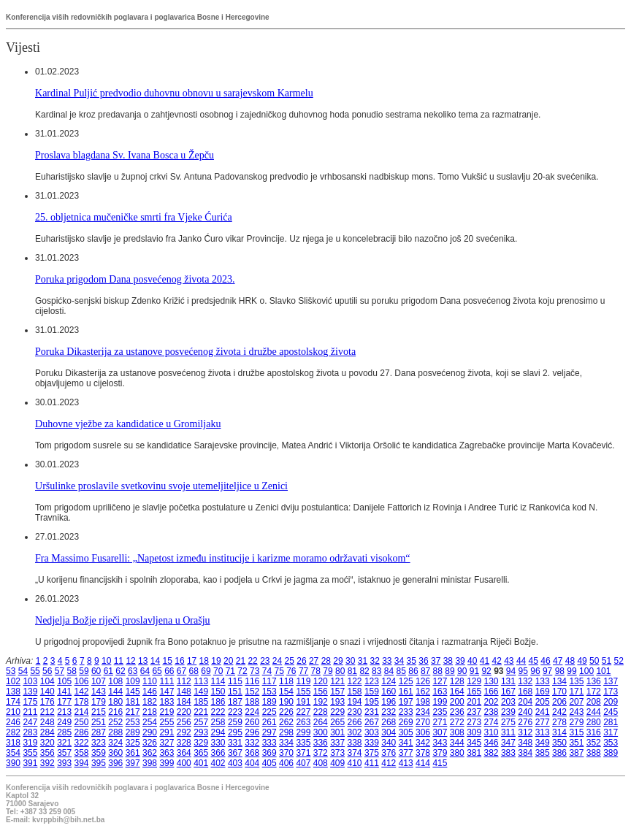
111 (166, 681)
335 (303, 743)
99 (571, 671)
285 (64, 732)
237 (474, 712)
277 (542, 722)
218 (149, 712)
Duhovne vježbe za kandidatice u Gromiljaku (128, 423)
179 (98, 702)
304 (388, 732)
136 (593, 681)
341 (406, 743)
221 (201, 712)
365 (201, 753)
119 (303, 681)
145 (133, 691)
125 (406, 681)
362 (149, 753)
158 (355, 691)
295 (235, 732)
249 (64, 722)
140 (47, 691)
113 (201, 681)
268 (388, 722)
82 (364, 671)
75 (278, 671)
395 (98, 763)
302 (355, 732)
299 (303, 732)
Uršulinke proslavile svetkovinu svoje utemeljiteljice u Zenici (161, 485)
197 (406, 702)
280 (593, 722)
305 (406, 732)
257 (201, 722)
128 (457, 681)
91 (474, 671)
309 (474, 732)
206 (559, 702)
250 (81, 722)
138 (13, 691)
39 (459, 661)
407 (303, 763)
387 (576, 753)
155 (303, 691)
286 (81, 732)
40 (472, 661)
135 (576, 681)
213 (64, 712)
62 (120, 671)
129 (474, 681)
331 (235, 743)
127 (439, 681)
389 (610, 753)
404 (252, 763)
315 (576, 732)
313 (542, 732)
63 (132, 671)
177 (64, 702)
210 (13, 712)
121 (337, 681)
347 (508, 743)
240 (525, 712)
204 (525, 702)
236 (457, 712)
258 (218, 722)
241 (542, 712)
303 (371, 732)
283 (30, 732)
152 (252, 691)
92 (486, 671)
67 (181, 671)
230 (355, 712)
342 (423, 743)
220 (184, 712)
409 (337, 763)
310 (491, 732)
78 (316, 671)
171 (576, 691)
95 (523, 671)
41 (484, 661)
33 (386, 661)
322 (81, 743)
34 (399, 661)
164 (457, 691)
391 (30, 763)
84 (389, 671)
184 (184, 702)
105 (64, 681)
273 (474, 722)
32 (374, 661)
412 (388, 763)
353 (610, 743)
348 (525, 743)
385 (542, 753)
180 (115, 702)
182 (149, 702)
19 (216, 661)
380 (457, 753)
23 (264, 661)
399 (166, 763)
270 (423, 722)
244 (593, 712)
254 (149, 722)
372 (320, 753)
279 (576, 722)
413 (406, 763)
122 (355, 681)
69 (205, 671)
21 (240, 661)
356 (47, 753)
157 (337, 691)
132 (525, 681)
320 (47, 743)
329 (201, 743)
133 (542, 681)
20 (228, 661)
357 (64, 753)
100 (586, 671)
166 (491, 691)
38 (448, 661)
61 (108, 671)
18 (204, 661)
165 (474, 691)
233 (406, 712)
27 (313, 661)
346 (491, 743)
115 (235, 681)
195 (371, 702)
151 (235, 691)
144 (115, 691)
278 (559, 722)
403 (235, 763)
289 (133, 732)
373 (337, 753)
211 (30, 712)
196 (388, 702)
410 (355, 763)
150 (218, 691)
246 (13, 722)
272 (457, 722)
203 (508, 702)
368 (252, 753)
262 (286, 722)
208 (593, 702)
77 (303, 671)
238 (491, 712)
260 (252, 722)
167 (508, 691)
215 (98, 712)
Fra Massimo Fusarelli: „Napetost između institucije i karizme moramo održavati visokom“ (222, 558)
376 (388, 753)
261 (269, 722)
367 (235, 753)
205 (542, 702)
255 (166, 722)
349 (542, 743)
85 (401, 671)
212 (47, 712)
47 (557, 661)
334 (286, 743)
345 (474, 743)
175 (30, 702)
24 (277, 661)
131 (508, 681)
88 (438, 671)
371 (303, 753)
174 (13, 702)
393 (64, 763)
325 (133, 743)
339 (371, 743)
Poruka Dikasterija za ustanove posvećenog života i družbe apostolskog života (195, 351)
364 (184, 753)
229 (337, 712)
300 (320, 732)
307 (439, 732)
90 (462, 671)
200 (457, 702)
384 (525, 753)
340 (388, 743)
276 (525, 722)
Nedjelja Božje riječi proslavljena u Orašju (122, 620)
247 (30, 722)
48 (570, 661)
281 (610, 722)
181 (133, 702)
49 (581, 661)
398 (149, 763)
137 (610, 681)
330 (218, 743)
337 (337, 743)
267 (371, 722)
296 (252, 732)
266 (355, 722)
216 (115, 712)
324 (115, 743)
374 (355, 753)
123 (371, 681)
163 (439, 691)
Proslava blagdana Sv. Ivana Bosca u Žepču (124, 155)
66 (169, 671)
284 (47, 732)
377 (406, 753)
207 (576, 702)
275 (508, 722)
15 (167, 661)
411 (371, 763)
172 (593, 691)
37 (435, 661)
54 (23, 671)
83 (376, 671)
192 (320, 702)
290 (149, 732)
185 (201, 702)
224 (252, 712)
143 (98, 691)
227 (303, 712)
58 (72, 671)
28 (326, 661)
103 (30, 681)
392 (47, 763)
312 (525, 732)
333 (269, 743)
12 (130, 661)
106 (81, 681)
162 (423, 691)
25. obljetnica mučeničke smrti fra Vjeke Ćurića (133, 217)
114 (218, 681)
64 (145, 671)
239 (508, 712)
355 (30, 753)
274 (491, 722)
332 (252, 743)
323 (98, 743)
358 (81, 753)
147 (166, 691)
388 (593, 753)
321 (64, 743)
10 (106, 661)
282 (13, 732)
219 (166, 712)
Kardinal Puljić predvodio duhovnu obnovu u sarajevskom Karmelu (174, 93)
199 (439, 702)
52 (619, 661)
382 (491, 753)
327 (166, 743)
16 (179, 661)
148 (184, 691)
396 (115, 763)
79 (327, 671)
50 (594, 661)
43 (508, 661)
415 (439, 763)
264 (320, 722)
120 (320, 681)
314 (559, 732)
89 (449, 671)
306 (423, 732)
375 (371, 753)
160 (388, 691)
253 (133, 722)
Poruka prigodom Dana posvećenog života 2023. (135, 279)
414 (423, 763)
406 (286, 763)
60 (96, 671)
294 (218, 732)
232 (388, 712)
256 (184, 722)
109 (133, 681)
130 (491, 681)
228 (320, 712)
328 (184, 743)
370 (286, 753)
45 (533, 661)
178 (81, 702)
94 (511, 671)
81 (352, 671)
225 (269, 712)
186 (218, 702)
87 (425, 671)
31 (362, 661)
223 (235, 712)
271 (439, 722)
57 (59, 671)
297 (269, 732)
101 (603, 671)
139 (30, 691)
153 (269, 691)
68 (194, 671)
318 (13, 743)
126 (423, 681)
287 (98, 732)
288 (115, 732)
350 (559, 743)
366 (218, 753)
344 (457, 743)
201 (474, 702)
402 (218, 763)
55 (34, 671)
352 (593, 743)
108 (115, 681)
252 (115, 722)
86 (413, 671)
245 (610, 712)
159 (371, 691)
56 (47, 671)
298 (286, 732)
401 (201, 763)
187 (235, 702)
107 (98, 681)
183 (166, 702)
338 (355, 743)
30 (350, 661)
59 (83, 671)
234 (423, 712)
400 (184, 763)
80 (340, 671)
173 (610, 691)
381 (474, 753)
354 (13, 753)
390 (13, 763)
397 (133, 763)
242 (559, 712)
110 (149, 681)
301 (337, 732)
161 (406, 691)
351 (576, 743)
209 (610, 702)
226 (286, 712)
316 (593, 732)
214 (81, 712)
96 (535, 671)
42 (496, 661)
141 (64, 691)
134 (559, 681)
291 (166, 732)
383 (508, 753)
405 (269, 763)
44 (521, 661)
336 (320, 743)
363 (166, 753)
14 (155, 661)
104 (47, 681)
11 (118, 661)
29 (338, 661)
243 (576, 712)
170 (559, 691)
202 (491, 702)
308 (457, 732)
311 (508, 732)
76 (291, 671)
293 (201, 732)
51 (606, 661)
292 (184, 732)
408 (320, 763)
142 (81, 691)
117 (269, 681)
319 (30, 743)
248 (47, 722)
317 (610, 732)
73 (254, 671)
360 (115, 753)
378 (423, 753)
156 (320, 691)
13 (143, 661)
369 (269, 753)
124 (388, 681)
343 (439, 743)
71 (230, 671)
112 (184, 681)
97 (547, 671)
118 (286, 681)
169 (542, 691)
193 (337, 702)
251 (98, 722)
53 (10, 671)
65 (156, 671)
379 (439, 753)
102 (13, 681)
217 (133, 712)
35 (411, 661)
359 (98, 753)
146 (149, 691)
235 (439, 712)
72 (242, 671)
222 (218, 712)
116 (252, 681)
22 (252, 661)
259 (235, 722)
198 (423, 702)
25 (289, 661)
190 (286, 702)
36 (423, 661)
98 (560, 671)
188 (252, 702)
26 (301, 661)
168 (525, 691)
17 (191, 661)
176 (47, 702)
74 (267, 671)
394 (81, 763)
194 (355, 702)
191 (303, 702)
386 (559, 753)
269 (406, 722)
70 (218, 671)
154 (286, 691)
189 (269, 702)
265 (337, 722)
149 (201, 691)
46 (545, 661)
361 (133, 753)
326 (149, 743)
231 (371, 712)
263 (303, 722)
